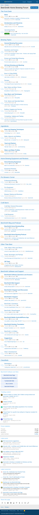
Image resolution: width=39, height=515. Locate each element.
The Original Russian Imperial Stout (12, 84)
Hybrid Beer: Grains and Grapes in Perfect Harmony (16, 104)
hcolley (24, 153)
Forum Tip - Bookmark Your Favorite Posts (14, 472)
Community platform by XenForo (12, 513)
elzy (16, 70)
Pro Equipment (8, 187)
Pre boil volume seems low (10, 62)
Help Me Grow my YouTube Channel (12, 46)
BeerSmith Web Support (12, 283)
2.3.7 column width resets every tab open (13, 314)
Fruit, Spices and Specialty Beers (14, 101)
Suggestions (8, 338)
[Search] (37, 1)
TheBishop (25, 348)
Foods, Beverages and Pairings (13, 254)
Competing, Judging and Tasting (13, 116)
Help (18, 510)
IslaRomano (28, 307)
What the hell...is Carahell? (10, 140)
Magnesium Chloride (9, 153)
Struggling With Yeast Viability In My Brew (13, 265)
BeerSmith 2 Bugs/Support (12, 310)
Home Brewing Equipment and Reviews (14, 158)
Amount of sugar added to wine (11, 251)
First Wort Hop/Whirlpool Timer (11, 307)
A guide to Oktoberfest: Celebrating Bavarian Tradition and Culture (19, 209)
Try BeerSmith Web (9, 380)
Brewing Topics (6, 40)
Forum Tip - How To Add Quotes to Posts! (14, 477)
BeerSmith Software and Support (12, 271)
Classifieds (4, 360)
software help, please (9, 300)
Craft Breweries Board (9, 218)
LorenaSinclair (26, 367)
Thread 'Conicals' (7, 401)
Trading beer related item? (10, 367)
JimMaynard (23, 77)
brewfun (27, 334)
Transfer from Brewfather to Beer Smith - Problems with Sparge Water (20, 53)
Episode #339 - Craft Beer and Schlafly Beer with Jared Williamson (19, 238)
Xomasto (29, 84)
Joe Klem (25, 62)
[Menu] (2, 1)
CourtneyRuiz (33, 314)
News (6, 14)
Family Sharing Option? (9, 286)
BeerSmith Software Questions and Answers (18, 274)
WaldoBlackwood (29, 251)
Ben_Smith (28, 184)
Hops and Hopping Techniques (14, 129)
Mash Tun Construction (9, 165)
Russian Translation (8, 328)
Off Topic (7, 261)
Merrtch (18, 133)
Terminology (7, 133)
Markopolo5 (26, 140)
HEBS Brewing (7, 191)
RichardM (22, 113)
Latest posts (4, 438)
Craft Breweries (9, 214)
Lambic (6, 97)
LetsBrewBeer (14, 211)
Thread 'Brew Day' (8, 419)
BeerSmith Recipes (9, 386)
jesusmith (12, 55)
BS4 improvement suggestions (11, 293)
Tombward (13, 106)
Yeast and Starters (10, 143)
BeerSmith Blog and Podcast (11, 223)
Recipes (6, 80)
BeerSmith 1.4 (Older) (10, 331)
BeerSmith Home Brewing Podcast (15, 234)
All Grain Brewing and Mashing (14, 65)
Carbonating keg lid (8, 113)
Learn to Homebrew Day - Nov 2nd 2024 (16, 33)
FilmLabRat (17, 97)
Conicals (6, 172)
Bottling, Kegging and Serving (13, 109)
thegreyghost (27, 90)
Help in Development (10, 352)
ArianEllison (21, 191)
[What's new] (34, 1)
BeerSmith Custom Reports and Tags (12, 492)
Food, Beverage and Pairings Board (12, 258)
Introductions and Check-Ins (13, 23)
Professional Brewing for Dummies (12, 184)
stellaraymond (18, 266)
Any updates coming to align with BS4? (13, 321)
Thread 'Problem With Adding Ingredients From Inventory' (18, 406)
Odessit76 (22, 328)
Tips (5, 345)
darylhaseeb (20, 26)
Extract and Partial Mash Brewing (14, 58)
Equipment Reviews (10, 169)
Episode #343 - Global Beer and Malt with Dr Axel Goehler (17, 229)
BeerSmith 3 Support (11, 297)
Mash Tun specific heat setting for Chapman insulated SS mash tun (19, 68)
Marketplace (8, 363)
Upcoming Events (9, 30)
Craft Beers (5, 203)
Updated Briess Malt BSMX (10, 348)
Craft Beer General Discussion (13, 206)
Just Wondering (21, 146)
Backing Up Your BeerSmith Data (11, 482)
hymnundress (13, 121)
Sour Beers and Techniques (13, 94)
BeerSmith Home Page (9, 375)
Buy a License (9, 383)
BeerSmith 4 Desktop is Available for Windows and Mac (16, 18)
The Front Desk (6, 11)
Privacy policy (12, 510)
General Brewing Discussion (13, 43)
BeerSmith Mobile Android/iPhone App (16, 317)
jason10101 (23, 300)
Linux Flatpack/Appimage (10, 341)
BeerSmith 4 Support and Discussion (16, 290)
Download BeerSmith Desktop (9, 378)
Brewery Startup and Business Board (12, 197)
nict (23, 341)
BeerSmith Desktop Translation (14, 324)
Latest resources (6, 469)
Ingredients (5, 126)
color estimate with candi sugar (11, 334)
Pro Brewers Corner (8, 177)
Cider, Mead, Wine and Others (13, 247)
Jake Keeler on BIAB (9, 77)
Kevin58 (33, 46)
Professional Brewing (10, 180)
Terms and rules (4, 510)
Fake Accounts (7, 355)
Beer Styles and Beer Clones (12, 87)
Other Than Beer (6, 244)
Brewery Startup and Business (13, 194)
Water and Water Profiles (12, 150)
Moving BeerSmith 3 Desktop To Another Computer (16, 487)
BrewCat (27, 165)
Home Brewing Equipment (12, 162)
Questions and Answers (11, 50)
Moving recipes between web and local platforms (15, 278)
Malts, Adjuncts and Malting (12, 136)
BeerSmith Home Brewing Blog (14, 226)
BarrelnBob (17, 172)
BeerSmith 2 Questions (11, 303)
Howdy (6, 26)
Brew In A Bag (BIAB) (10, 73)
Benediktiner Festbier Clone (10, 90)
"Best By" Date (7, 146)
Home (21, 510)
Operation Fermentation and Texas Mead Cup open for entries (18, 119)
